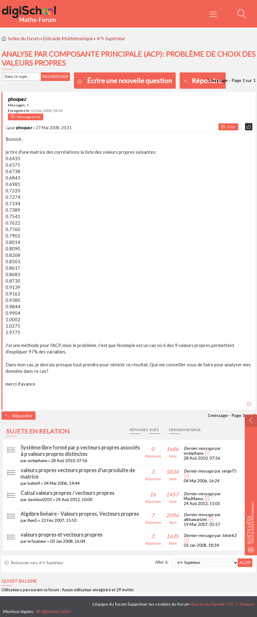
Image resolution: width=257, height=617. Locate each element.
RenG (32, 520)
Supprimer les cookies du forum (158, 604)
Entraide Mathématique (68, 38)
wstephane (37, 460)
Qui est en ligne (19, 581)
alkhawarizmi (195, 519)
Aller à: (162, 562)
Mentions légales (18, 611)
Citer (228, 127)
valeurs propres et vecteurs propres (61, 534)
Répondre (203, 80)
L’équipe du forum (110, 604)
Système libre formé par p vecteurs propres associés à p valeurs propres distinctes (80, 450)
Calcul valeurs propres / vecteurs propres (67, 493)
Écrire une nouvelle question (129, 80)
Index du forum (24, 38)
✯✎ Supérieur (110, 38)
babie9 (34, 483)
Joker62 (229, 535)
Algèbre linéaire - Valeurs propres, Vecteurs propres (80, 514)
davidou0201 (40, 499)
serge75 (229, 471)
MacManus (193, 498)
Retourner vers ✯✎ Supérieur (34, 562)
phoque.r (17, 99)
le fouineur (37, 541)
